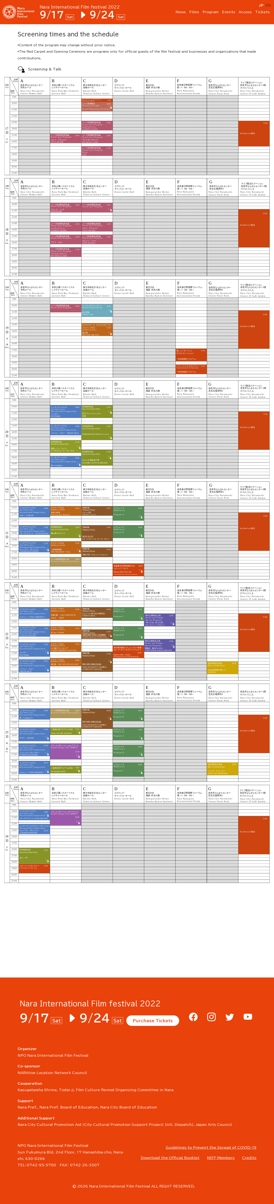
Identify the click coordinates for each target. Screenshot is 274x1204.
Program (211, 12)
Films (194, 12)
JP (261, 5)
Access (245, 12)
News (181, 12)
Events (228, 12)
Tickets (262, 12)
